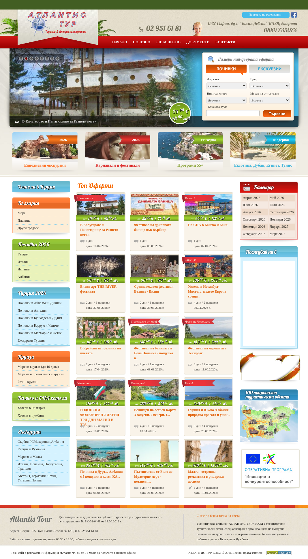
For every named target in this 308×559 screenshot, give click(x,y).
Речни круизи (27, 382)
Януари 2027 (279, 227)
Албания (24, 277)
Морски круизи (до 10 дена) (38, 367)
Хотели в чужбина (31, 415)
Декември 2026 (254, 227)
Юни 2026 (250, 205)
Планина (24, 221)
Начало (119, 42)
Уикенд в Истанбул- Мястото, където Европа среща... (207, 291)
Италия (23, 262)
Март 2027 (277, 234)
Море (22, 213)
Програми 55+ (190, 165)
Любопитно (168, 42)
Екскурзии (29, 431)
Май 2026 (277, 198)
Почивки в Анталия (32, 310)
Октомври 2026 (254, 219)
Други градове (28, 228)
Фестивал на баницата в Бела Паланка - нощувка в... (153, 353)
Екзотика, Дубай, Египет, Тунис (263, 165)
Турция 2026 (32, 293)
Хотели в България (31, 408)
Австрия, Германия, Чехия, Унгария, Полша (37, 478)
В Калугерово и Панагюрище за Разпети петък (59, 121)
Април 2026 (251, 198)
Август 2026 (252, 212)
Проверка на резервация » (266, 14)
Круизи (26, 356)
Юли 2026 (277, 205)
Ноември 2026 (280, 219)
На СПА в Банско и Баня (208, 225)
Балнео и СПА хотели (42, 398)
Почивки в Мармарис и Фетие (40, 333)
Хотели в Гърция (36, 186)
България (28, 203)
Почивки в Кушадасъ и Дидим (40, 318)
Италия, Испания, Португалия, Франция (40, 466)
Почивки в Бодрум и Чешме (38, 325)
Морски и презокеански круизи (41, 374)
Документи (198, 42)
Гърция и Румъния (31, 449)
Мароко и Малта (30, 457)
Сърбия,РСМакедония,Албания (41, 442)
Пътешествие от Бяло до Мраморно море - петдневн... (153, 476)
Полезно (141, 42)
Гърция (23, 254)
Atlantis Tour (31, 519)
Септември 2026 (282, 212)
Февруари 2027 (254, 234)
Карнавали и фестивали (117, 165)
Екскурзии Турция (31, 340)
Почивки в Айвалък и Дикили (39, 303)
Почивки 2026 (33, 244)
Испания (24, 269)
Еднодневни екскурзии (45, 165)
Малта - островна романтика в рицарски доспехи (206, 476)
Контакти (225, 42)
